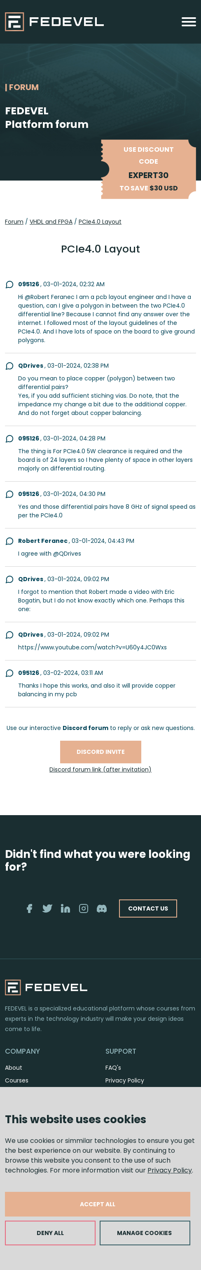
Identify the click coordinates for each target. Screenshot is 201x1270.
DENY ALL (50, 1233)
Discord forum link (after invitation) (100, 769)
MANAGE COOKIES (144, 1233)
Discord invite (101, 752)
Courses (16, 1080)
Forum (14, 222)
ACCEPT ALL (97, 1204)
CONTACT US (148, 908)
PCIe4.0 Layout (100, 222)
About (13, 1068)
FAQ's (113, 1068)
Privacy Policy (169, 1170)
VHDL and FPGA (51, 222)
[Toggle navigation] (189, 21)
